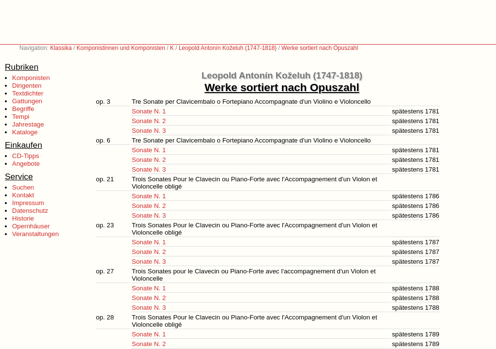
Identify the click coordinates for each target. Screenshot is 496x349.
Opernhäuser (31, 226)
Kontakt (23, 195)
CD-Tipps (25, 155)
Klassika (61, 48)
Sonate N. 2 (149, 121)
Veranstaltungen (35, 234)
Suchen (23, 187)
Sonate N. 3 (149, 130)
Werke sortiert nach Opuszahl (319, 48)
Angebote (26, 163)
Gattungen (27, 101)
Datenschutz (30, 210)
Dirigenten (27, 85)
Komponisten (31, 77)
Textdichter (27, 93)
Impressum (28, 202)
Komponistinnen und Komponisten (121, 48)
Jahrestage (28, 124)
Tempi (21, 116)
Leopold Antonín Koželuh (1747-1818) (228, 48)
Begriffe (23, 108)
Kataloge (25, 132)
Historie (23, 218)
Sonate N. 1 (149, 111)
